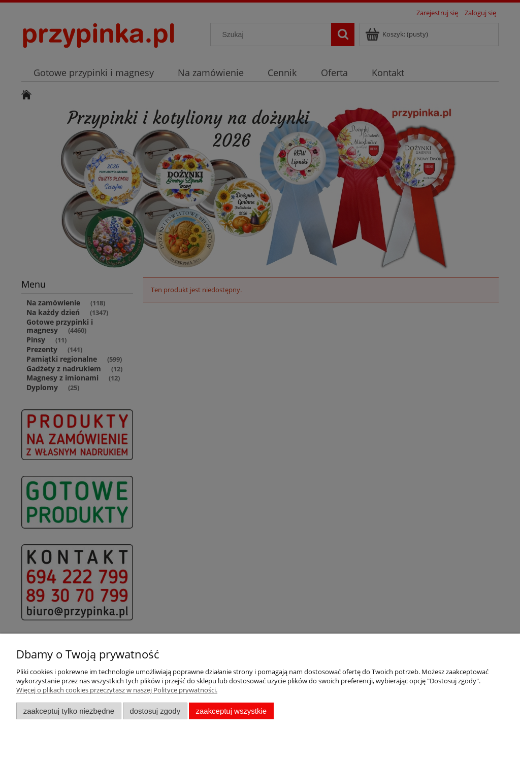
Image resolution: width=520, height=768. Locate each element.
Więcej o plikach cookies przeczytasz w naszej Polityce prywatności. (116, 689)
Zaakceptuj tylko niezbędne (68, 711)
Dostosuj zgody (154, 711)
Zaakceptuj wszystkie (231, 711)
